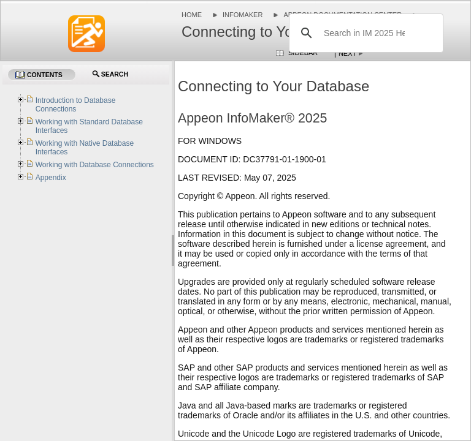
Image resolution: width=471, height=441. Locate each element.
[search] (364, 33)
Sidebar (303, 52)
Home (192, 14)
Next (347, 53)
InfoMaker (242, 14)
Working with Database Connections (95, 164)
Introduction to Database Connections (76, 104)
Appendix (51, 177)
